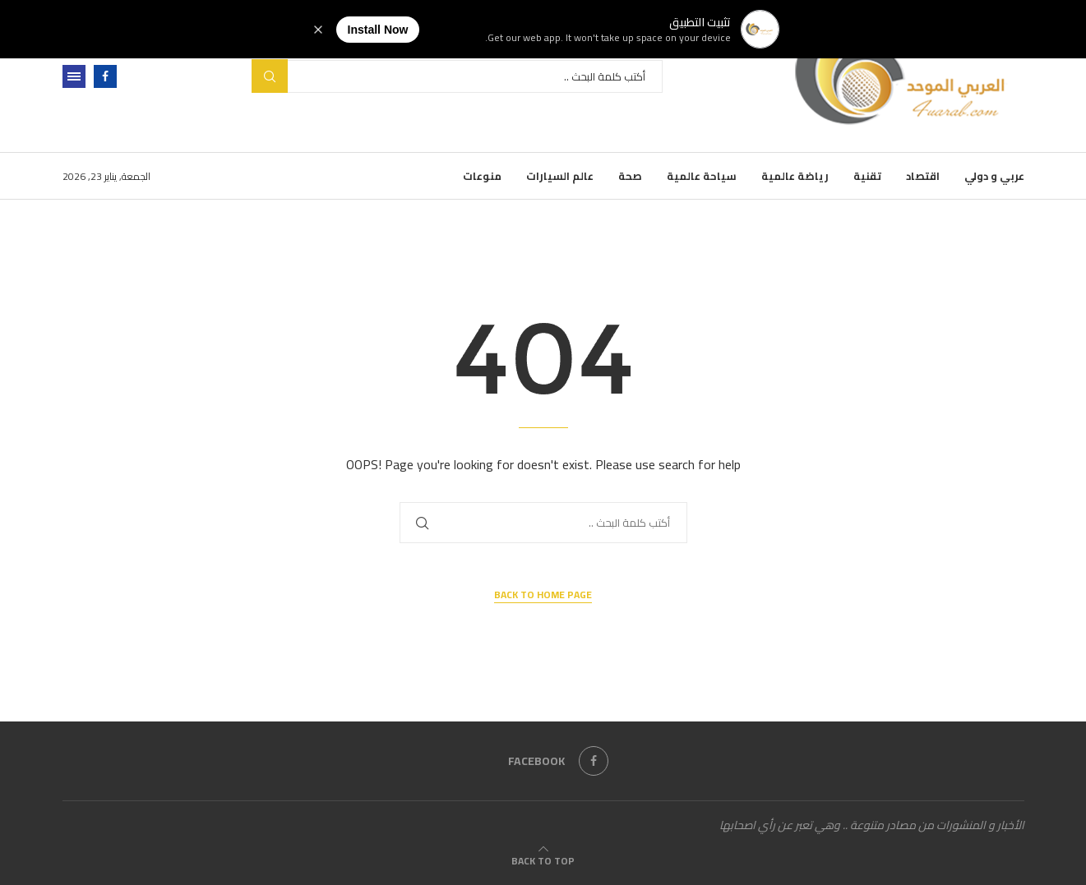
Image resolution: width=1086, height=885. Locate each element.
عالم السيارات (560, 176)
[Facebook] (105, 76)
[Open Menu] (73, 76)
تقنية (867, 176)
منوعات (482, 176)
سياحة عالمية (702, 176)
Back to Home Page (543, 595)
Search (270, 76)
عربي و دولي (994, 176)
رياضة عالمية (795, 176)
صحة (630, 176)
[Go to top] (543, 860)
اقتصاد (923, 176)
